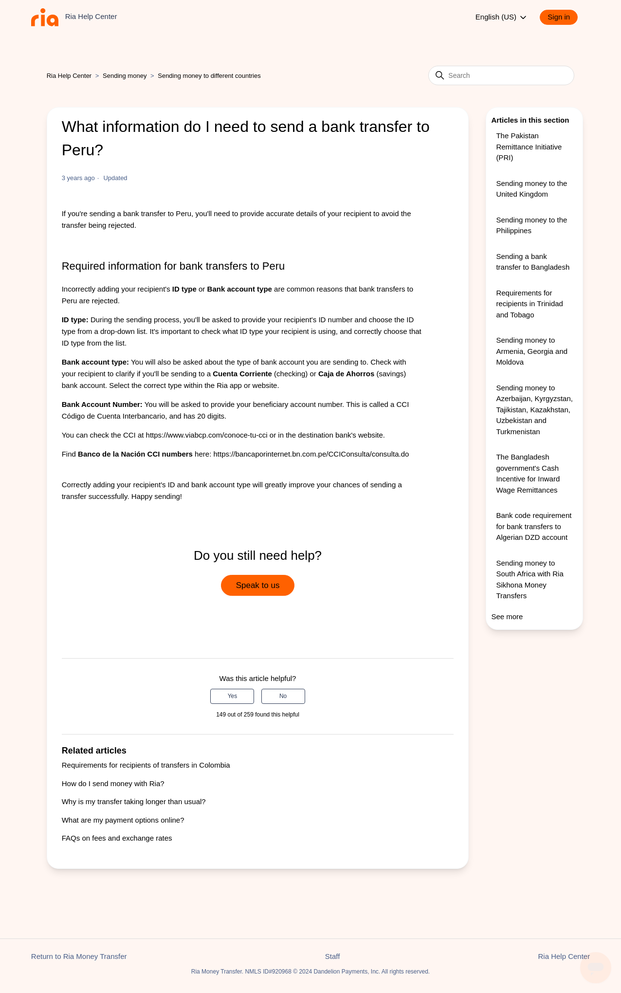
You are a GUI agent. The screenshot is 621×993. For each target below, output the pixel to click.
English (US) (501, 17)
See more (507, 616)
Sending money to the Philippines (531, 225)
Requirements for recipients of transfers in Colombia (146, 765)
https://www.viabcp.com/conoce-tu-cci (207, 435)
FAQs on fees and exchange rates (117, 838)
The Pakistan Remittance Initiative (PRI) (529, 146)
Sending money (124, 75)
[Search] (501, 75)
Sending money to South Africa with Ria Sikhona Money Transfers (529, 579)
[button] (563, 17)
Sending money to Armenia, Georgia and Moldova (531, 351)
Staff (332, 956)
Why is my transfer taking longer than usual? (134, 801)
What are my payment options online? (123, 820)
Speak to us (258, 585)
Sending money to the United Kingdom (531, 189)
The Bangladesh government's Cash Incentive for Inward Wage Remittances (528, 473)
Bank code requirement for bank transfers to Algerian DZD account (533, 526)
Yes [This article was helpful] (232, 696)
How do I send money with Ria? (113, 783)
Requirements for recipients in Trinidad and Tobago (529, 304)
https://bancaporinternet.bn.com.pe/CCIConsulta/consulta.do (311, 454)
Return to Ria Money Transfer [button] (79, 956)
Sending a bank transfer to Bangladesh (532, 262)
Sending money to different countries (209, 75)
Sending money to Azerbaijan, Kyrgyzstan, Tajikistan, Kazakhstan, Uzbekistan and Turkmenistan (534, 410)
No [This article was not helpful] (283, 696)
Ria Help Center (69, 75)
